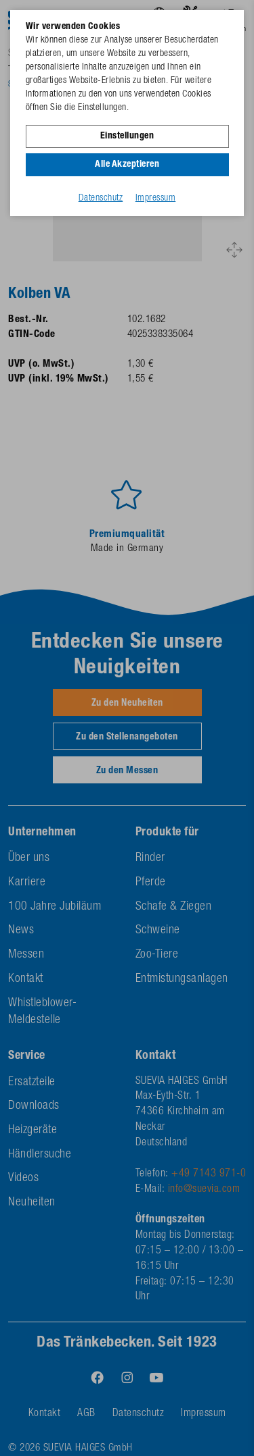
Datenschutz (101, 198)
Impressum (155, 198)
